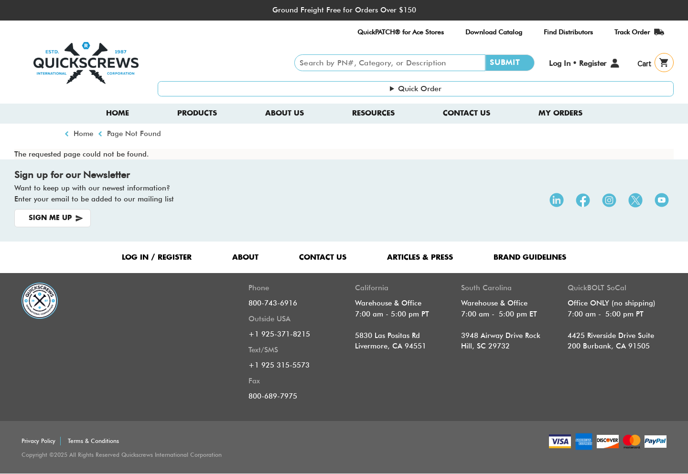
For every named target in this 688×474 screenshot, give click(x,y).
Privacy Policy (38, 440)
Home (117, 113)
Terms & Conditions (93, 440)
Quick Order (419, 88)
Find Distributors (568, 32)
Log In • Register (577, 63)
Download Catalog (493, 32)
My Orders (560, 113)
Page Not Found (134, 133)
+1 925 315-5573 (279, 365)
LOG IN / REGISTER (157, 257)
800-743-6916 (272, 303)
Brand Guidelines (530, 257)
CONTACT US (322, 257)
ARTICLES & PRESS (420, 257)
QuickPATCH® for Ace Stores (400, 32)
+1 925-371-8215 (279, 334)
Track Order (632, 32)
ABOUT (245, 257)
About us (284, 113)
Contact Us (466, 113)
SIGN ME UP (50, 218)
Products (197, 113)
